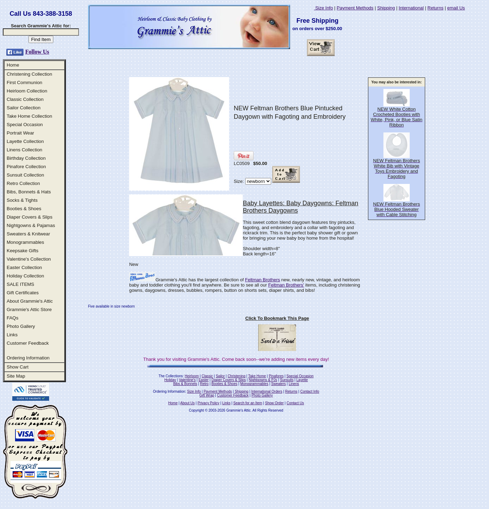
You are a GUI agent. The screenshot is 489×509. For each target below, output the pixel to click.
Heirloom (192, 376)
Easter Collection (24, 267)
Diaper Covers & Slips (29, 217)
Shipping (386, 8)
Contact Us (295, 403)
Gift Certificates (23, 292)
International (411, 8)
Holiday (170, 380)
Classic (207, 376)
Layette (302, 380)
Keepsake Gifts (22, 250)
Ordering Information (28, 357)
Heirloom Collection (27, 91)
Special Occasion (25, 124)
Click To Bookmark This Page (277, 318)
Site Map (16, 376)
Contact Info (309, 391)
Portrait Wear (20, 133)
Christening (237, 376)
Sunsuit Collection (25, 175)
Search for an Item (247, 403)
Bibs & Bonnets (185, 384)
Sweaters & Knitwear (28, 233)
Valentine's (187, 380)
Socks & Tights (22, 200)
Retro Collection (23, 183)
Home (13, 65)
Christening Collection (29, 74)
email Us (456, 8)
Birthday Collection (26, 158)
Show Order (274, 403)
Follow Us (37, 52)
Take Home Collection (29, 116)
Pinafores (276, 376)
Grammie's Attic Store (29, 309)
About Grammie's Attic (30, 301)
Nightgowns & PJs (263, 380)
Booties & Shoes (24, 208)
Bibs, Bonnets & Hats (29, 191)
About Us (187, 403)
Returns (436, 8)
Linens (294, 384)
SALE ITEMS (20, 284)
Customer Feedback (28, 343)
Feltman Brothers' (286, 285)
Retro (204, 384)
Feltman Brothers (262, 279)
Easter (204, 380)
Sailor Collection (23, 107)
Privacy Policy (208, 403)
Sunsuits (286, 380)
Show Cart (17, 367)
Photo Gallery (21, 326)
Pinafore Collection (26, 166)
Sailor (220, 376)
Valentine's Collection (29, 259)
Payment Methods (355, 8)
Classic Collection (25, 99)
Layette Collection (25, 141)
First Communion (24, 82)
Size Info (323, 8)
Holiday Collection (25, 275)
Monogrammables (25, 242)
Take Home (257, 376)
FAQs (12, 318)
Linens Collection (24, 149)
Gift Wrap (207, 395)
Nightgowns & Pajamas (31, 225)
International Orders (266, 391)
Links (12, 334)
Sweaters (278, 384)
